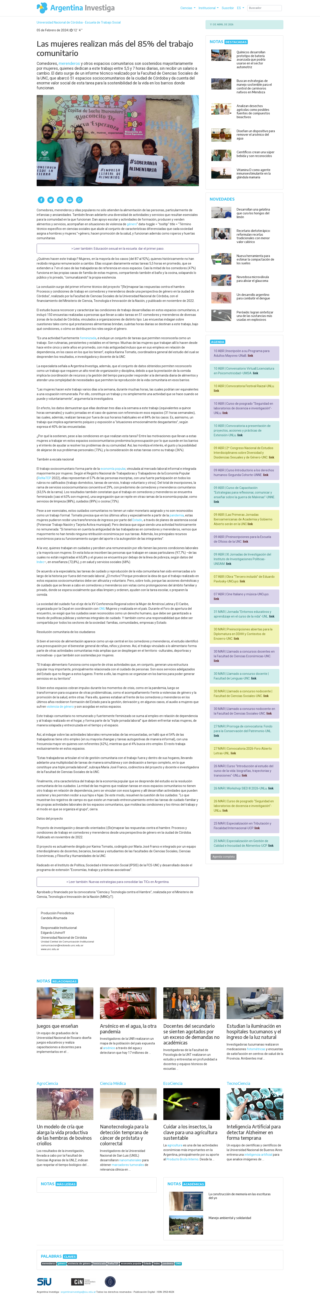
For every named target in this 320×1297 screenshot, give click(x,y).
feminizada (88, 338)
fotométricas (256, 1049)
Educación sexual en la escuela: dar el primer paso (129, 248)
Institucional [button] (207, 8)
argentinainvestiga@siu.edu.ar (77, 1292)
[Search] (264, 8)
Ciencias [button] (186, 8)
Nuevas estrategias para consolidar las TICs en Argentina (129, 882)
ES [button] (239, 8)
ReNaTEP (44, 478)
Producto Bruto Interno (182, 1159)
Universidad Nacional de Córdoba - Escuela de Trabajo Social (79, 22)
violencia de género (60, 706)
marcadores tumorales (128, 1165)
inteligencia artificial (258, 1154)
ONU (102, 608)
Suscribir (228, 8)
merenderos (69, 63)
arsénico (109, 1048)
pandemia (177, 515)
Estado (137, 520)
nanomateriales (130, 1160)
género (132, 224)
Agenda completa (223, 856)
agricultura (174, 1145)
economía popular (113, 468)
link (250, 355)
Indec (40, 562)
